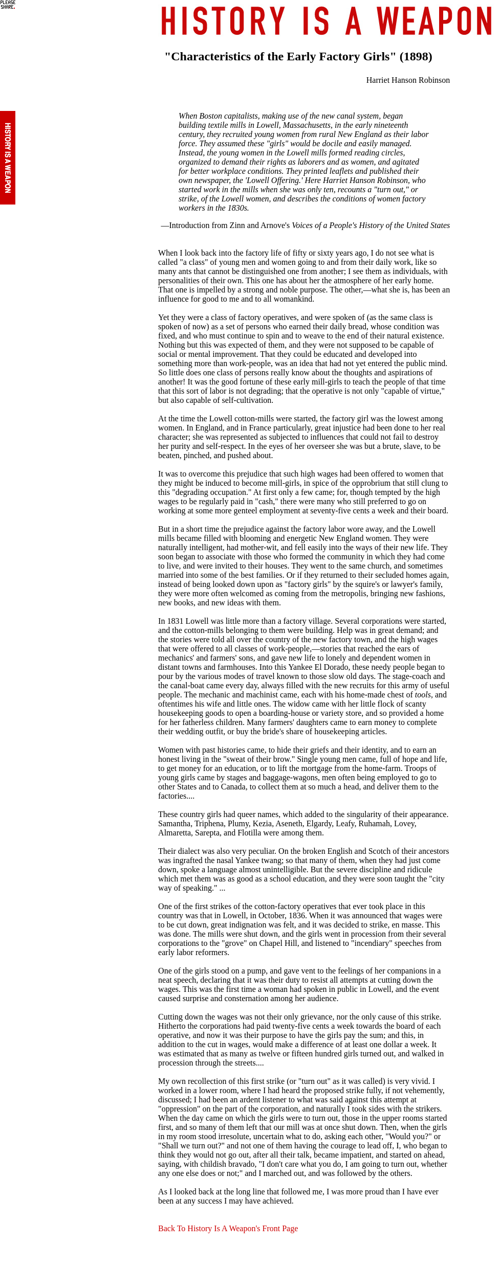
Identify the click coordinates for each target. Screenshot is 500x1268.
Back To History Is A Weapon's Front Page (228, 1228)
